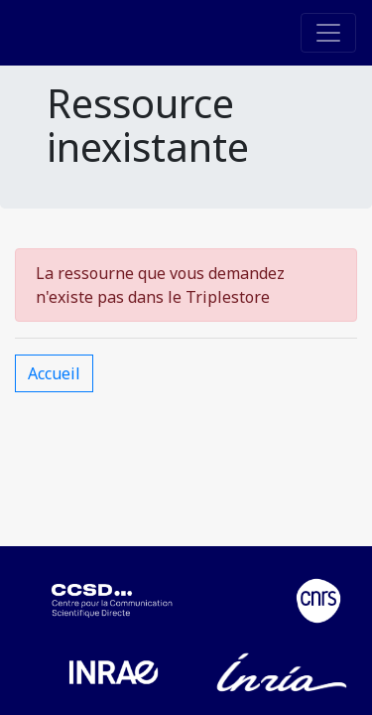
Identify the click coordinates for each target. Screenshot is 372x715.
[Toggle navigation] (328, 33)
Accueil (54, 373)
